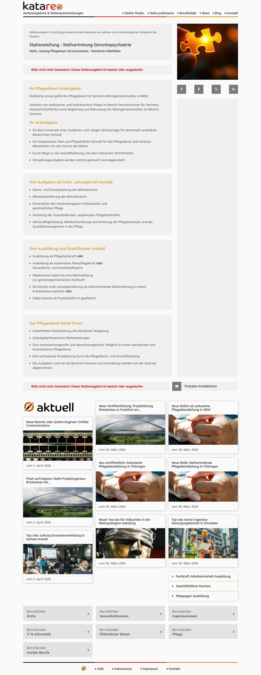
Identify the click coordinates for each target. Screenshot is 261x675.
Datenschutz (122, 669)
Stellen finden (134, 13)
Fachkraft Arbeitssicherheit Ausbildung (201, 576)
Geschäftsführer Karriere (191, 586)
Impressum (149, 669)
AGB (99, 669)
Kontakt (232, 13)
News (205, 13)
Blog (217, 13)
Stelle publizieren (161, 13)
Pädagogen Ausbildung (190, 596)
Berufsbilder (188, 13)
